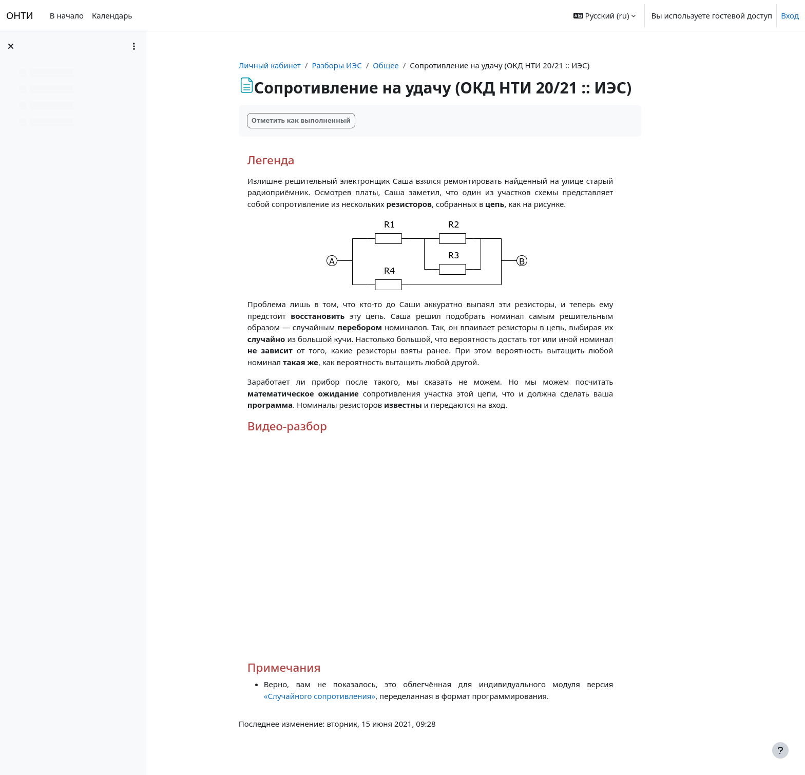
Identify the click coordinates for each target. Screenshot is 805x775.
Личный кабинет (297, 65)
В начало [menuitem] (67, 15)
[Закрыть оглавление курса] (11, 46)
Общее (413, 65)
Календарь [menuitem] (112, 15)
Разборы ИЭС (364, 65)
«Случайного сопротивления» (347, 696)
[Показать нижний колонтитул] (780, 750)
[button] (605, 15)
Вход (790, 15)
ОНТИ (19, 15)
